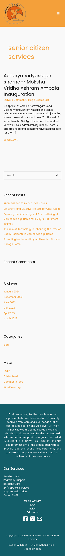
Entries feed (11, 376)
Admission (32, 512)
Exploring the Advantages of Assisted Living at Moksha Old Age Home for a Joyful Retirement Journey (31, 219)
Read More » (11, 140)
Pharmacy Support (14, 480)
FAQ (32, 505)
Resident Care (11, 484)
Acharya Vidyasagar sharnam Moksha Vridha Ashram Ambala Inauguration (31, 85)
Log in (7, 371)
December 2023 (13, 297)
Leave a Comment (15, 100)
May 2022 (9, 308)
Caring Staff (10, 495)
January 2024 (12, 291)
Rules (32, 508)
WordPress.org (12, 387)
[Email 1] (39, 518)
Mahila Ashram (32, 501)
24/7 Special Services (16, 487)
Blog (30, 100)
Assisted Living (11, 476)
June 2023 (10, 302)
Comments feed (13, 381)
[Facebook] (25, 518)
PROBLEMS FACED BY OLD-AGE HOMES (25, 203)
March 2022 (10, 318)
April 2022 (9, 313)
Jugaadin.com (32, 548)
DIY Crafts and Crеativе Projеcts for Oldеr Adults (32, 209)
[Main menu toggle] (58, 13)
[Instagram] (32, 518)
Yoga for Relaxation (15, 491)
